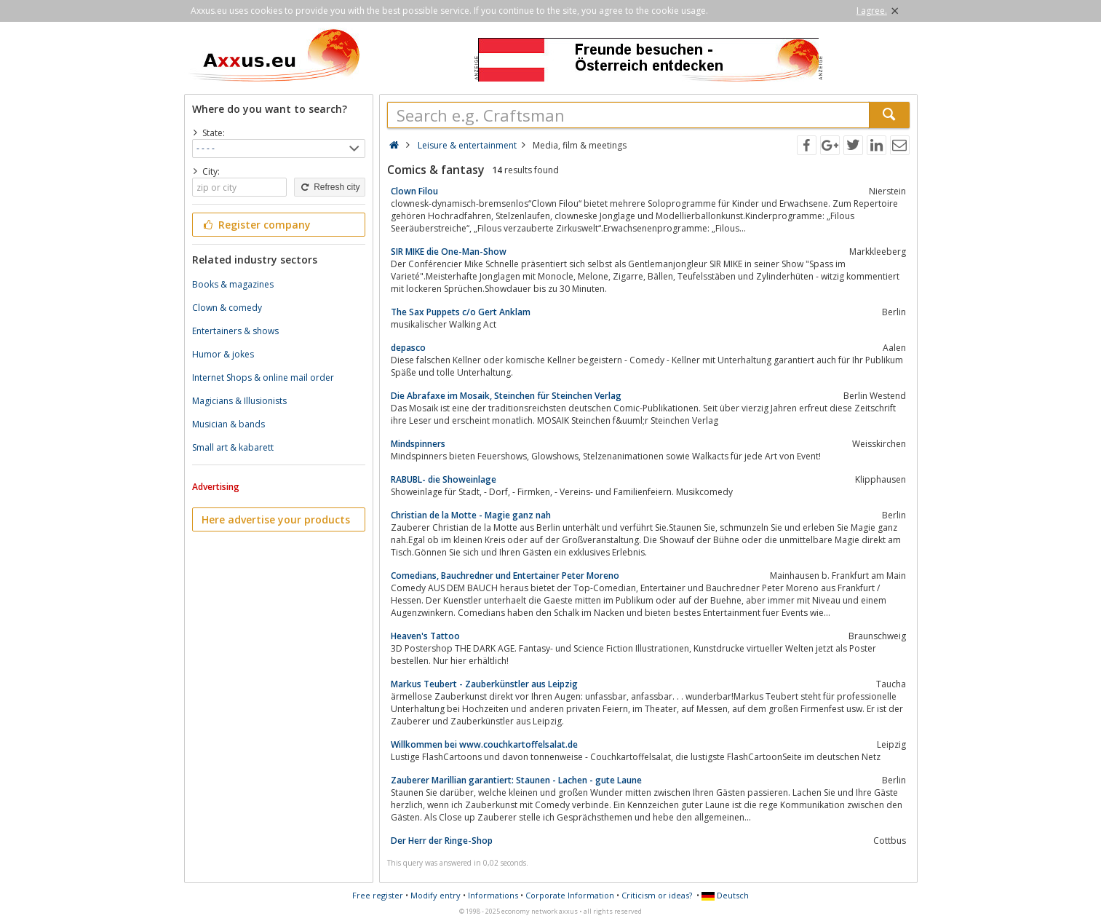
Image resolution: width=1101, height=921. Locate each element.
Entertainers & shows (235, 331)
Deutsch (725, 895)
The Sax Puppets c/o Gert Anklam (460, 312)
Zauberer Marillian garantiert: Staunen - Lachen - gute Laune (516, 780)
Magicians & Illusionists (239, 401)
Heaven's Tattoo (425, 636)
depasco (408, 347)
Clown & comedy (227, 307)
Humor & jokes (223, 354)
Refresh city (329, 187)
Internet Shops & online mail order (263, 377)
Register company (256, 225)
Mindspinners (418, 444)
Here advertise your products (276, 519)
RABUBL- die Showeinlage (443, 479)
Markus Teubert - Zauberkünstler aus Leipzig (484, 684)
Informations (493, 895)
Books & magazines (233, 284)
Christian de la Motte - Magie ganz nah (471, 515)
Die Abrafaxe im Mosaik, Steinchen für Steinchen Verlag (506, 396)
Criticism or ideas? (656, 895)
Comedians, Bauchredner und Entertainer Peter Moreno (505, 575)
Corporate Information (569, 895)
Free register (377, 895)
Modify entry (435, 895)
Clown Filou (414, 191)
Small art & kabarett (233, 447)
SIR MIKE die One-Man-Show (448, 251)
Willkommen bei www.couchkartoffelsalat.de (484, 744)
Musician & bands (228, 424)
